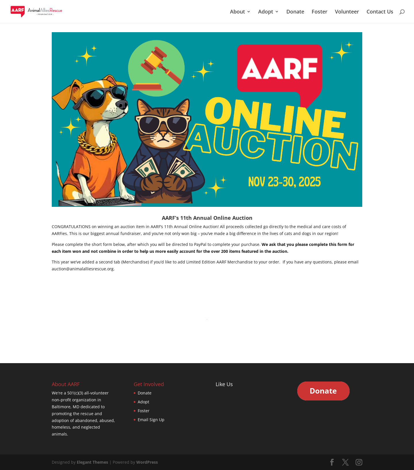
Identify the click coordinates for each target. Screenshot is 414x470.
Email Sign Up (151, 419)
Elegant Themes (92, 462)
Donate (295, 12)
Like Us (224, 384)
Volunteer (347, 12)
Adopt (265, 12)
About (237, 12)
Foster (319, 12)
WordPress (147, 462)
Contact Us (380, 12)
